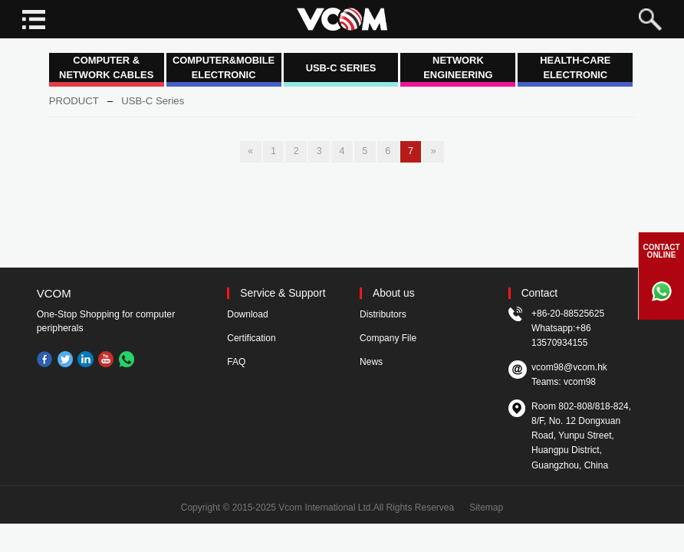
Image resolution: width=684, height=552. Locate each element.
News (371, 361)
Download (247, 314)
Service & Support (282, 293)
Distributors (383, 314)
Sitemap (486, 507)
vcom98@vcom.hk (569, 367)
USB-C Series (152, 101)
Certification (251, 338)
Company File (388, 338)
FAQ (236, 361)
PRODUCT (74, 101)
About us (393, 293)
